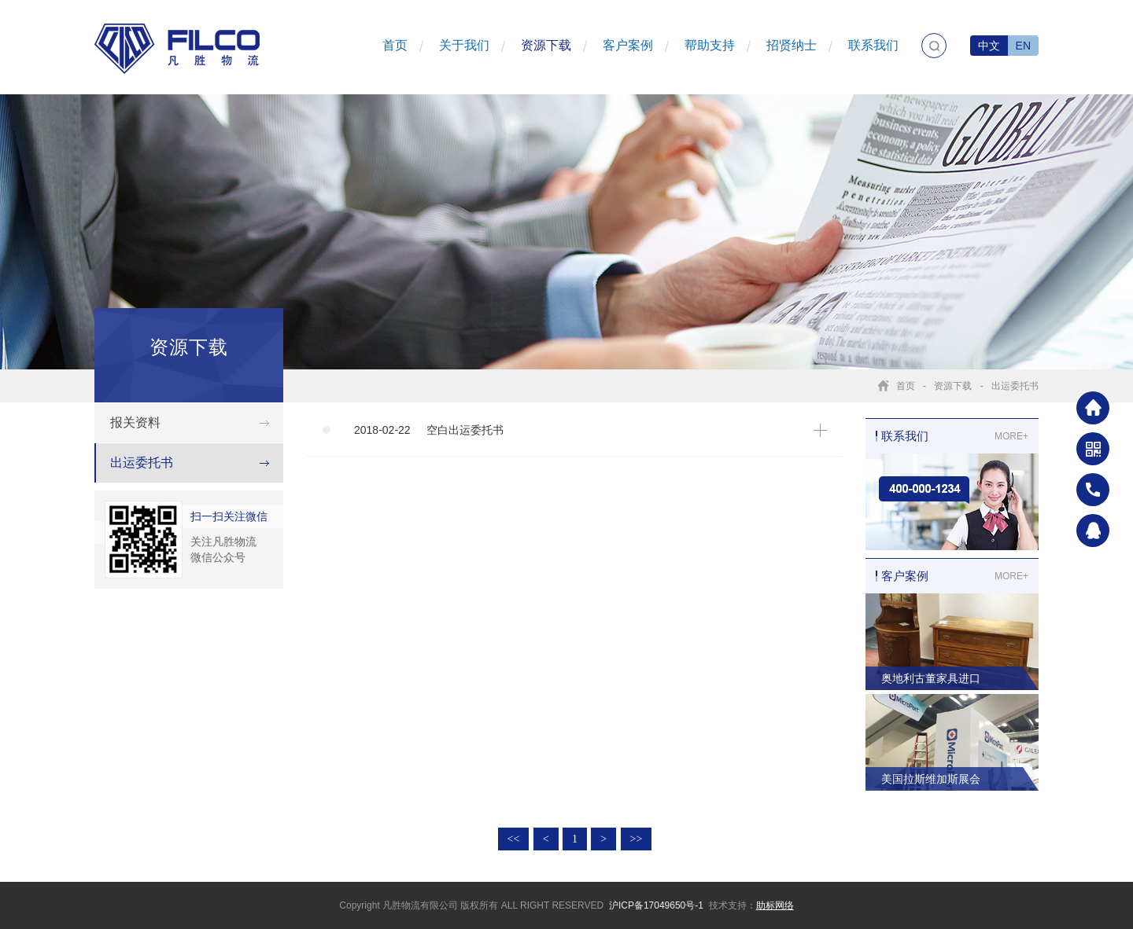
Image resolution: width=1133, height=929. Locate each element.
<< (513, 839)
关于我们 (464, 45)
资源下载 (546, 45)
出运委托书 (1015, 385)
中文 (989, 45)
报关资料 (135, 422)
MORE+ (1011, 436)
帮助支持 (710, 45)
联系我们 (873, 45)
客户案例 (628, 45)
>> (636, 839)
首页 (395, 45)
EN (1023, 45)
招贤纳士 (791, 45)
